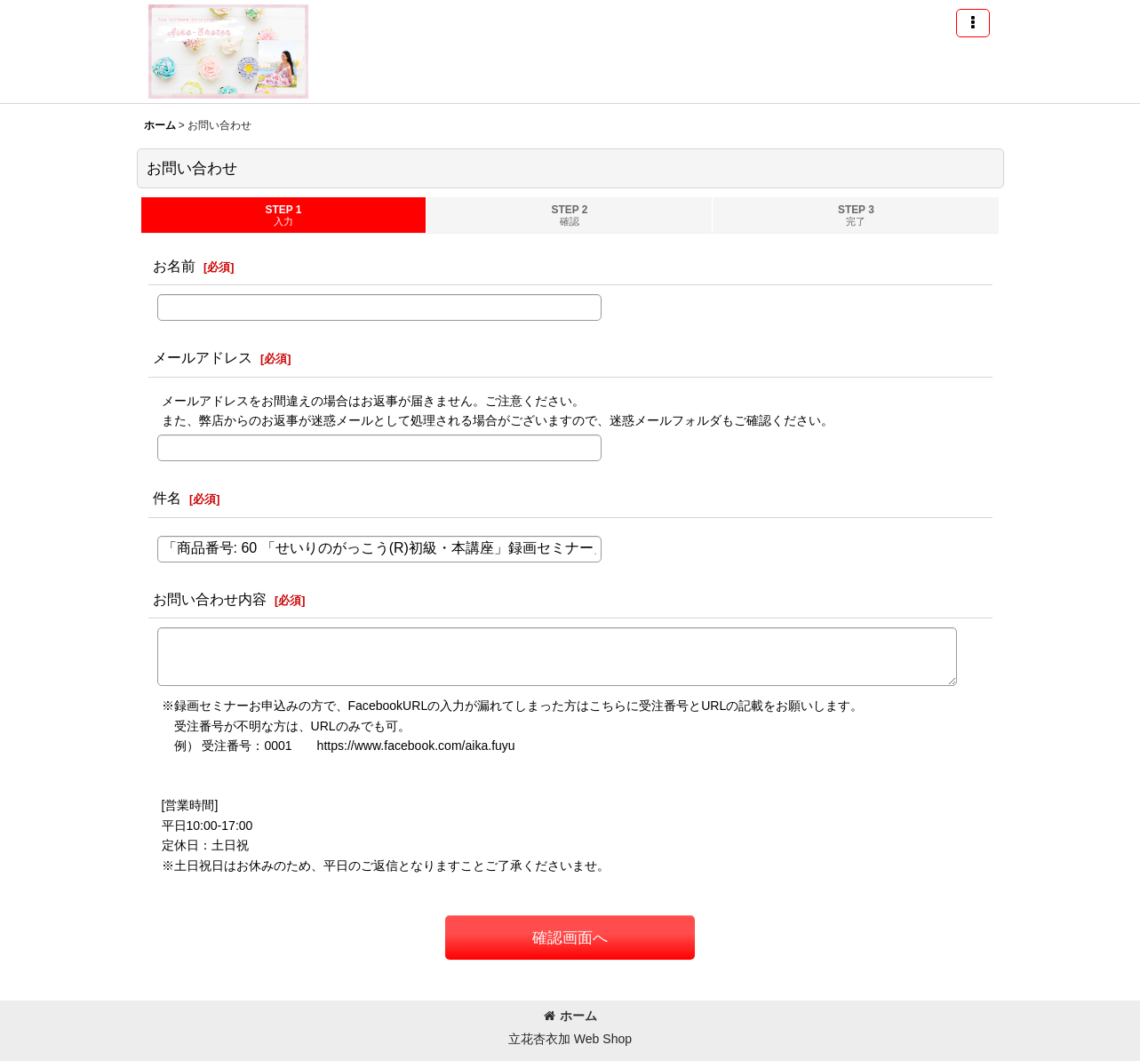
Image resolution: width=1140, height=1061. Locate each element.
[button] (973, 23)
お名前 (174, 266)
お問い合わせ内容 (210, 599)
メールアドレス (202, 357)
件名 (167, 498)
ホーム (570, 1016)
